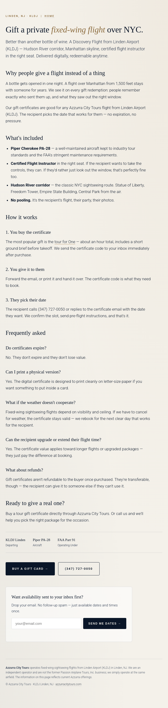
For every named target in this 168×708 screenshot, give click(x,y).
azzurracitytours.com (69, 684)
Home (49, 16)
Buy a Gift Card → (30, 568)
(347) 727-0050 (79, 568)
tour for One (65, 241)
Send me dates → (104, 623)
